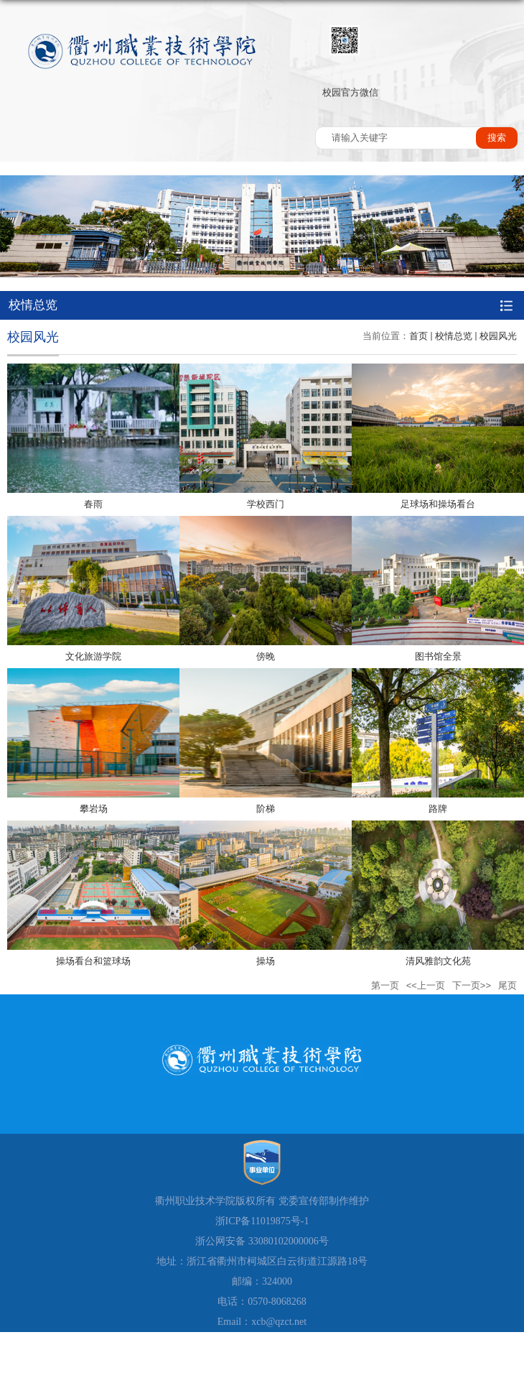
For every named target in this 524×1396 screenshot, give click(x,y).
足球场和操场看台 (438, 504)
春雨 (93, 504)
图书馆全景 (438, 656)
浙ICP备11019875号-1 (262, 1221)
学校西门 (265, 504)
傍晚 (265, 656)
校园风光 (498, 335)
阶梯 (265, 808)
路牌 (438, 808)
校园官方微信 (350, 92)
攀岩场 (94, 808)
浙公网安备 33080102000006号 (262, 1241)
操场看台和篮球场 (93, 961)
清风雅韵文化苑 (438, 961)
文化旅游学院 (93, 656)
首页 (418, 335)
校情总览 (453, 335)
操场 (265, 961)
